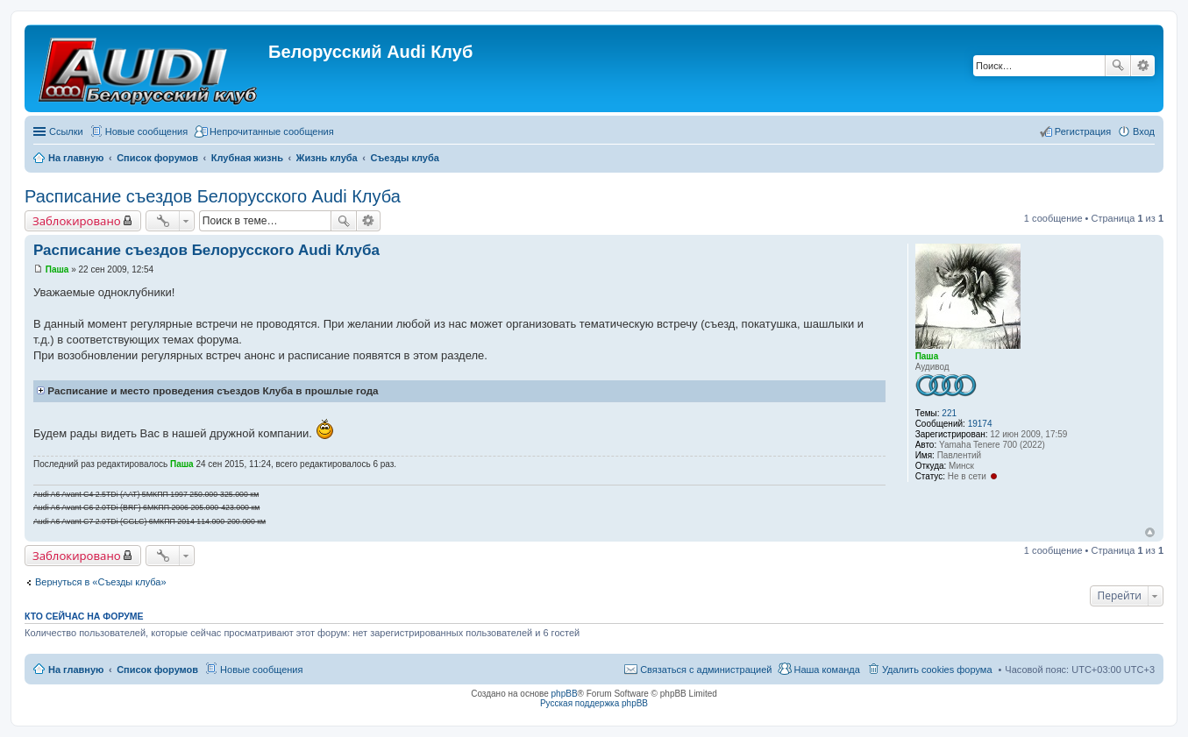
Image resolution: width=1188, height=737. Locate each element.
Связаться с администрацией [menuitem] (706, 669)
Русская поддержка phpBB (594, 703)
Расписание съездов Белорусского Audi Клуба (213, 196)
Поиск (1118, 65)
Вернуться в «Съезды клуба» (101, 582)
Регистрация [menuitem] (1083, 131)
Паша (927, 356)
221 (949, 413)
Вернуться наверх (1150, 532)
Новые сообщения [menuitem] (146, 131)
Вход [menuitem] (1144, 131)
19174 (980, 424)
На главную (75, 669)
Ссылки (66, 131)
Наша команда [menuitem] (826, 669)
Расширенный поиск (1143, 65)
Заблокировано (76, 221)
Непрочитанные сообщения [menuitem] (272, 131)
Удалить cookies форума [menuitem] (937, 669)
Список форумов (157, 669)
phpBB (564, 693)
